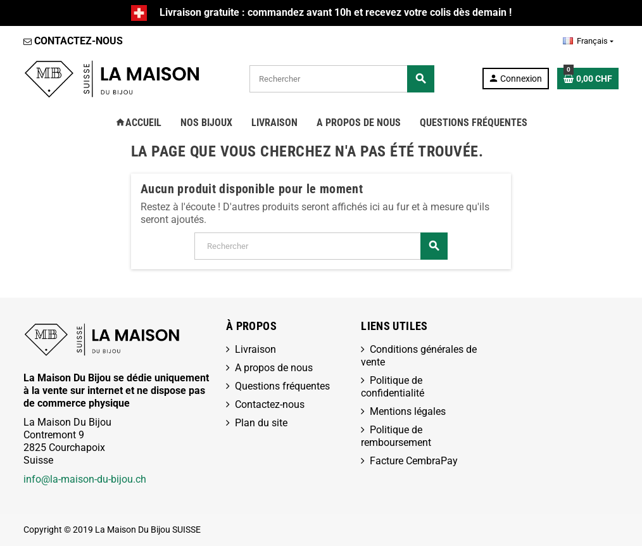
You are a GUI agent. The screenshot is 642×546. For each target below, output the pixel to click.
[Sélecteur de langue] (588, 41)
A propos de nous (274, 368)
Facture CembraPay (414, 461)
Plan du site (261, 423)
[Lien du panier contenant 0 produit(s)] (588, 78)
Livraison (255, 349)
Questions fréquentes (282, 386)
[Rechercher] (341, 78)
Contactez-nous (270, 404)
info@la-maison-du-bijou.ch (84, 479)
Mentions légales (408, 411)
